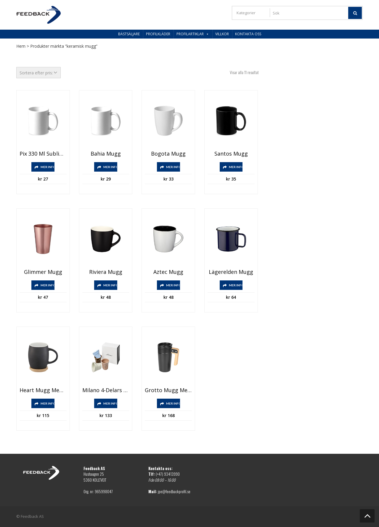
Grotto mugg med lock (168, 390)
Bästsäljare (129, 33)
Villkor (222, 33)
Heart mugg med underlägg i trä (43, 390)
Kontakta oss (248, 33)
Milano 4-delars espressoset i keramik (105, 390)
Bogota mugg (168, 154)
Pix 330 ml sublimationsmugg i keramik (43, 154)
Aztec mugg (168, 272)
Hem (20, 46)
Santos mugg (231, 154)
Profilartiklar (192, 33)
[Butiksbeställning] (38, 72)
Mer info (47, 167)
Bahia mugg (106, 154)
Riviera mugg (105, 272)
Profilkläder (158, 33)
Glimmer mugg (43, 272)
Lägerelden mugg (231, 272)
